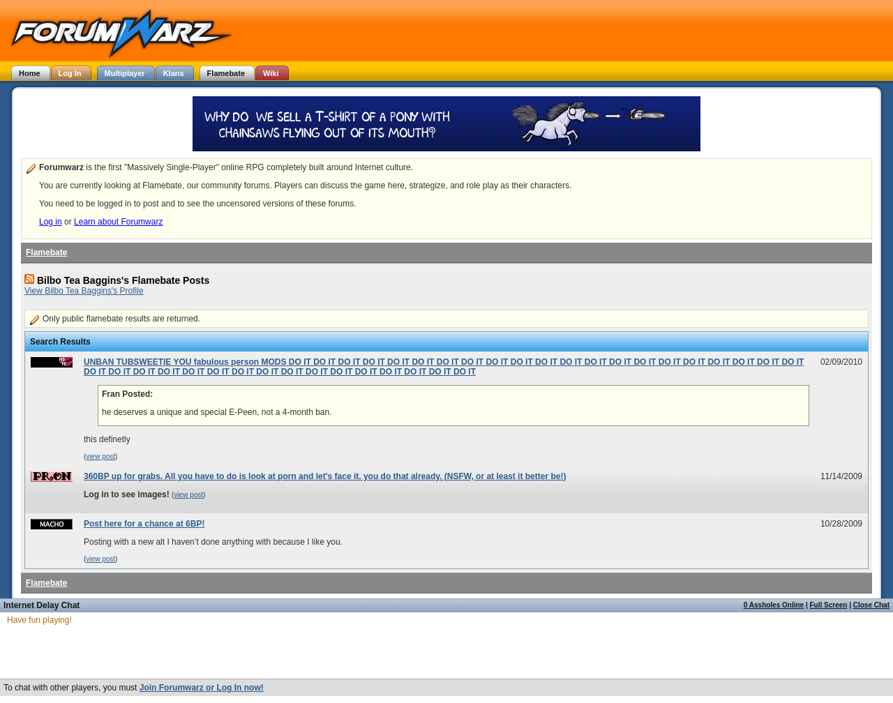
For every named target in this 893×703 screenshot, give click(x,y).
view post (100, 456)
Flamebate (46, 252)
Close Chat (871, 605)
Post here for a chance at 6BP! (144, 524)
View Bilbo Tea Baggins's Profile (84, 291)
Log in (50, 222)
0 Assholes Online (774, 605)
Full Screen (829, 605)
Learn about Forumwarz (118, 222)
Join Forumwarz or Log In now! (202, 688)
